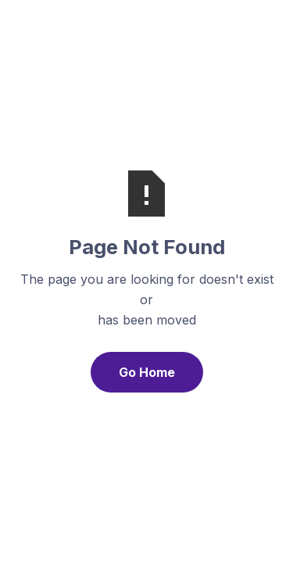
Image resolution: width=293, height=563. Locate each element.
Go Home (147, 372)
